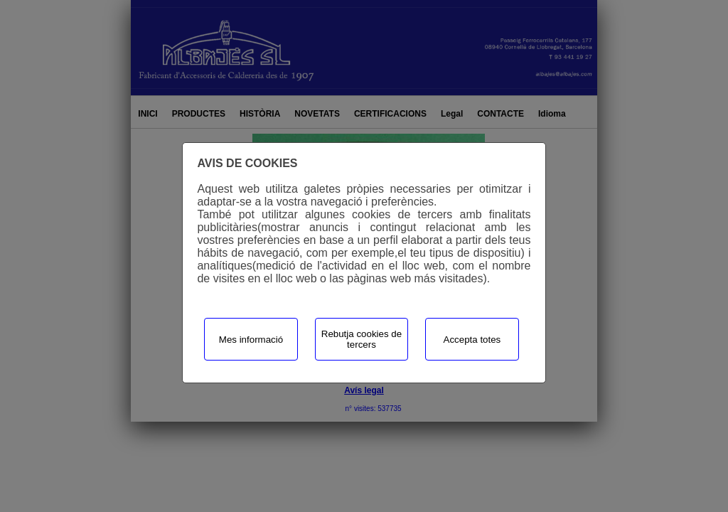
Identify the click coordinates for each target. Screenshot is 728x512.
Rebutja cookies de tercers (361, 339)
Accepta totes (472, 339)
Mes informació (251, 339)
